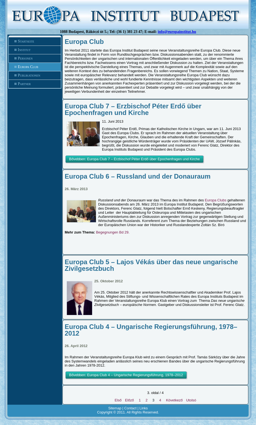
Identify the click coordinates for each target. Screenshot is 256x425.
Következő (174, 400)
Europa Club (28, 67)
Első (118, 400)
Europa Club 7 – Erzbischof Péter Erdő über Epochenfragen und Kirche (133, 109)
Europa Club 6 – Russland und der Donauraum (138, 176)
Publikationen (29, 75)
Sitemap (114, 408)
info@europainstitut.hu (177, 32)
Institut (24, 50)
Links (144, 408)
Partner (24, 84)
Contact (130, 408)
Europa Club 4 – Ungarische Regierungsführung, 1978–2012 (151, 330)
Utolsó (191, 400)
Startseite (26, 41)
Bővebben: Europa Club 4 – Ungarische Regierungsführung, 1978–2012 (126, 375)
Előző (129, 400)
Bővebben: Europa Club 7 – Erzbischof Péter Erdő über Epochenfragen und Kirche (134, 159)
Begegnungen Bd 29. (112, 232)
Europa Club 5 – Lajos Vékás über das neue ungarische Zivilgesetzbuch (151, 265)
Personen (25, 58)
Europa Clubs (216, 200)
